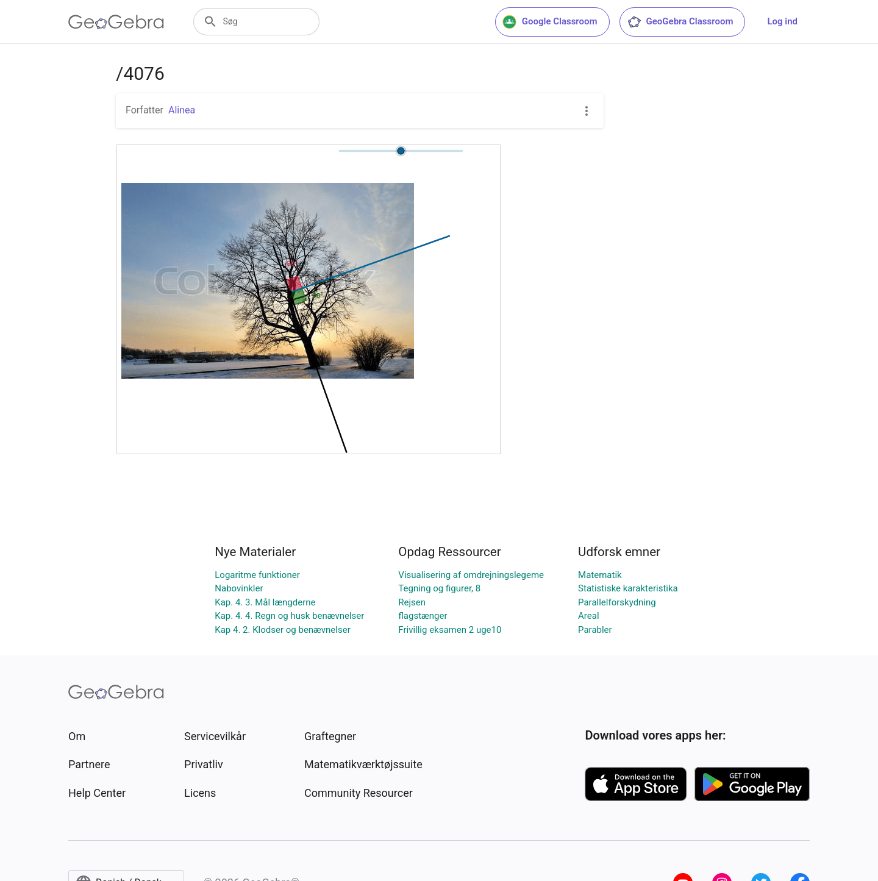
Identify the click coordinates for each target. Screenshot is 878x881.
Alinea (181, 110)
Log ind (782, 21)
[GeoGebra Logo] (116, 22)
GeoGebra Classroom (680, 22)
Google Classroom (550, 22)
